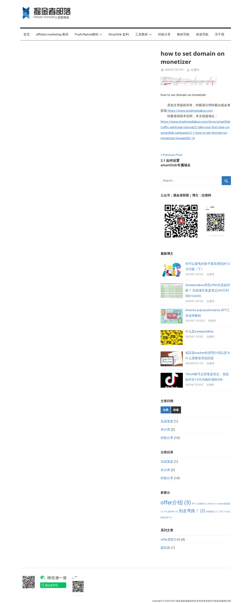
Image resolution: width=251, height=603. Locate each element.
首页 (26, 34)
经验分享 (164, 34)
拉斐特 (195, 69)
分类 (165, 410)
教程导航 (183, 34)
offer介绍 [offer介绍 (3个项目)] (176, 502)
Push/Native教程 (88, 34)
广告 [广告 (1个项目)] (221, 511)
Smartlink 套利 (118, 34)
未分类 (165, 429)
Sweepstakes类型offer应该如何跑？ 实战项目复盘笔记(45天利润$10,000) (207, 290)
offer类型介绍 (170, 539)
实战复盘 (167, 421)
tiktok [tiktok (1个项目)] (212, 504)
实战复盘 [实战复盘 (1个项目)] (211, 511)
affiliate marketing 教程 (52, 34)
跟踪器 (165, 548)
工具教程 (143, 34)
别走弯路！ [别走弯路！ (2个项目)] (192, 511)
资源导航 (202, 34)
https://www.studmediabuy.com (190, 111)
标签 (176, 410)
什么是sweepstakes (199, 331)
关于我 (219, 34)
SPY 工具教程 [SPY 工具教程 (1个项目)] (199, 504)
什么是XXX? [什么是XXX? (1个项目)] (171, 511)
